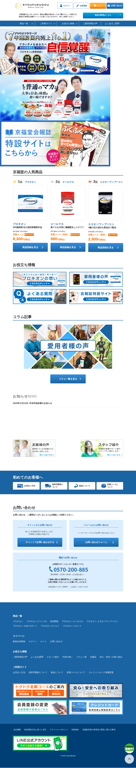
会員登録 (80, 5)
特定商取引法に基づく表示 (35, 730)
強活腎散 (54, 621)
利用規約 (75, 730)
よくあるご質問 (112, 23)
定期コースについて (76, 672)
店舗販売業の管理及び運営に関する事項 (98, 730)
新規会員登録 (19, 642)
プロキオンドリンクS (37, 621)
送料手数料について (38, 672)
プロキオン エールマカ (72, 621)
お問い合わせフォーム (96, 542)
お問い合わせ (115, 6)
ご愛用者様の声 (90, 23)
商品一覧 (24, 23)
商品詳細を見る (30, 247)
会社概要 (17, 730)
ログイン (63, 5)
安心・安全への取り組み (111, 657)
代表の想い (67, 657)
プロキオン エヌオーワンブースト (102, 621)
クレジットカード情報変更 (101, 672)
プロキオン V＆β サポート (25, 626)
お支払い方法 (19, 672)
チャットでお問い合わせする (40, 542)
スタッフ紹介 (53, 657)
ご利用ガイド (46, 23)
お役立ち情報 (68, 23)
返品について (57, 672)
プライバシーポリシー (59, 730)
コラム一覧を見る (68, 379)
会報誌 (93, 657)
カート (97, 6)
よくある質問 (37, 657)
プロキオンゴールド (50, 626)
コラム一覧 (81, 657)
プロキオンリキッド (72, 626)
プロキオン (18, 621)
